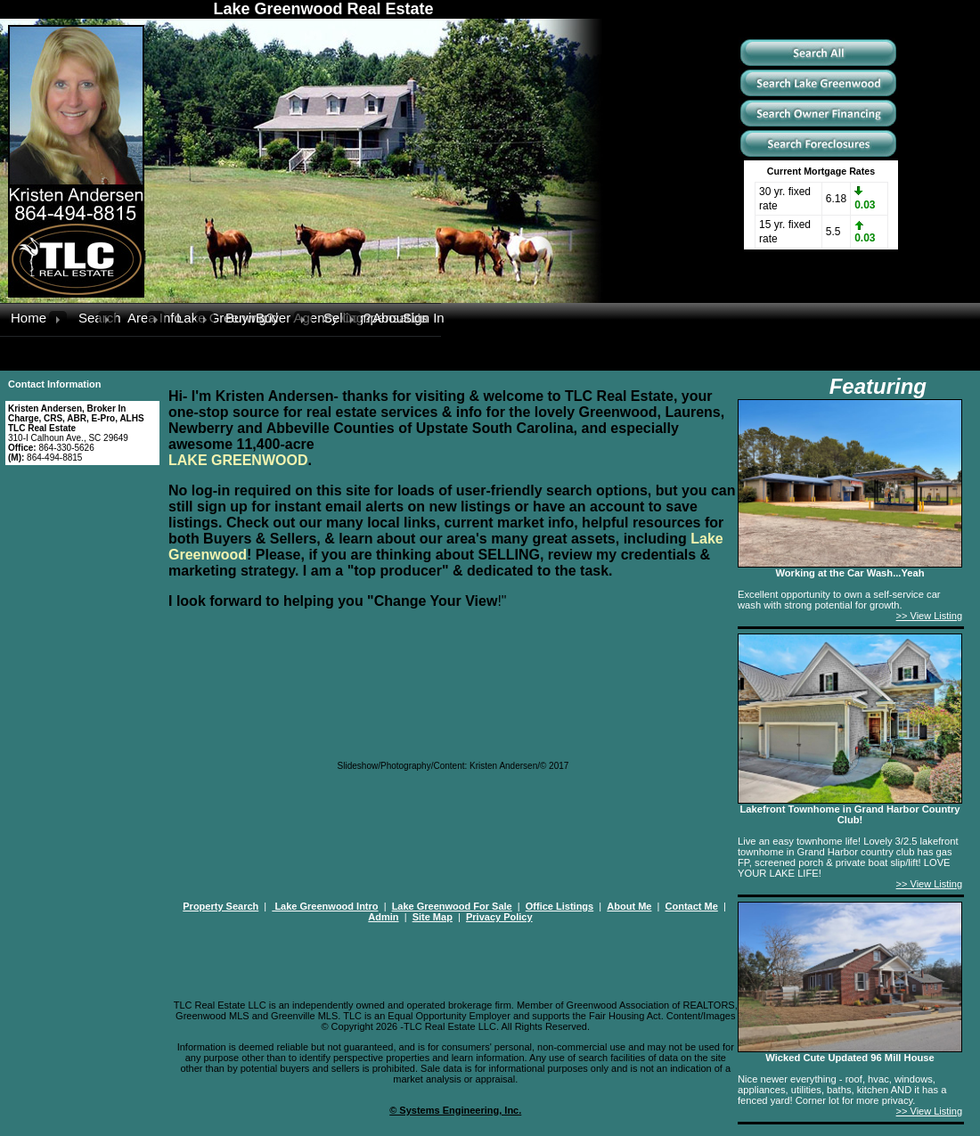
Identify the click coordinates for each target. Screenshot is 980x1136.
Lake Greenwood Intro (325, 906)
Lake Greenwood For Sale (452, 906)
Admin (383, 916)
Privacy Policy (499, 916)
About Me (629, 906)
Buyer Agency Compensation (275, 317)
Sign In (422, 317)
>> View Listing (929, 615)
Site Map (432, 916)
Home (28, 317)
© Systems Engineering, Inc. (455, 1110)
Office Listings (559, 906)
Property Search (220, 906)
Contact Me (692, 906)
